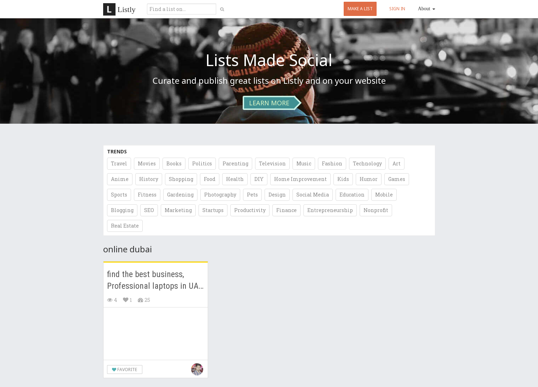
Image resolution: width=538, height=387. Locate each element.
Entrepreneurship (330, 210)
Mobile (384, 194)
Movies (147, 163)
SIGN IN (397, 9)
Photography (220, 194)
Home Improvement (300, 179)
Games (396, 179)
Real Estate (125, 225)
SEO (149, 210)
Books (174, 163)
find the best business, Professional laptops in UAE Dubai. (155, 280)
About (426, 8)
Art (396, 163)
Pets (252, 194)
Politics (202, 163)
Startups (213, 210)
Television (272, 163)
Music (303, 163)
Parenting (235, 163)
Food (209, 179)
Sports (119, 194)
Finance (286, 210)
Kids (343, 179)
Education (352, 194)
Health (235, 179)
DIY (259, 179)
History (148, 179)
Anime (120, 179)
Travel (119, 163)
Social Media (312, 194)
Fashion (332, 163)
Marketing (178, 210)
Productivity (250, 210)
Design (277, 194)
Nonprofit (375, 210)
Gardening (180, 194)
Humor (369, 179)
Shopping (181, 179)
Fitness (147, 194)
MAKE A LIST (360, 9)
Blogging (122, 210)
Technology (367, 163)
